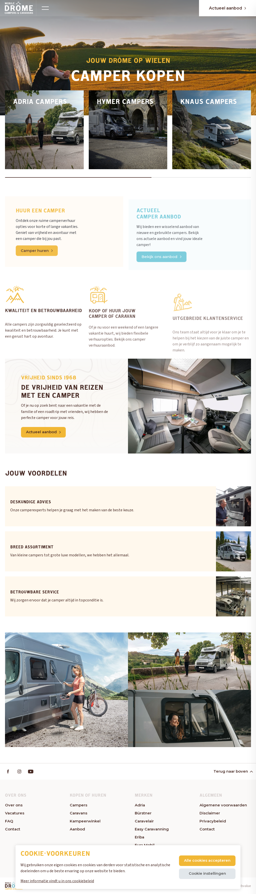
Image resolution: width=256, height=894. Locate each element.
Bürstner (143, 813)
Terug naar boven (233, 771)
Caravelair (144, 821)
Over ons (13, 805)
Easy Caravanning (152, 829)
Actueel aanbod (227, 8)
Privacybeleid (213, 821)
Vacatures (14, 813)
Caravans (78, 813)
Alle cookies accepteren (207, 860)
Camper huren (37, 267)
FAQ (9, 821)
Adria (140, 805)
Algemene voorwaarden (223, 805)
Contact (12, 829)
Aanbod (77, 829)
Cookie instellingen (207, 873)
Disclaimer (210, 813)
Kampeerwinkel (85, 821)
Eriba (139, 837)
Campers (78, 805)
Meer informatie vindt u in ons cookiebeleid (57, 881)
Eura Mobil (144, 845)
